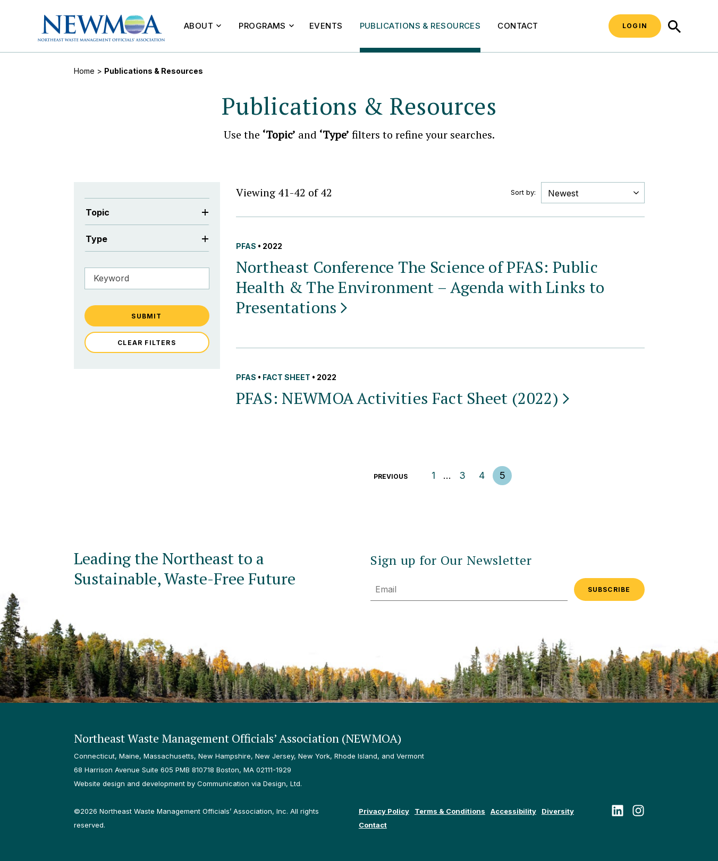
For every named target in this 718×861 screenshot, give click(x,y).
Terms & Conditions (450, 811)
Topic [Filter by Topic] (147, 212)
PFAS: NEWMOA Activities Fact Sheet (403, 398)
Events (326, 26)
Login (634, 26)
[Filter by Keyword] (147, 278)
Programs (266, 26)
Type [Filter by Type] (147, 239)
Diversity (558, 811)
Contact (517, 26)
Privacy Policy (384, 811)
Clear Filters (146, 343)
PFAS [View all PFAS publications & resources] (246, 246)
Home (84, 70)
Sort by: (523, 192)
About (202, 26)
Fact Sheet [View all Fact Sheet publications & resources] (286, 377)
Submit (146, 316)
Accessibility (513, 811)
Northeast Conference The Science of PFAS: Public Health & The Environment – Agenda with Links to (420, 287)
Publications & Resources (420, 26)
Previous (391, 476)
